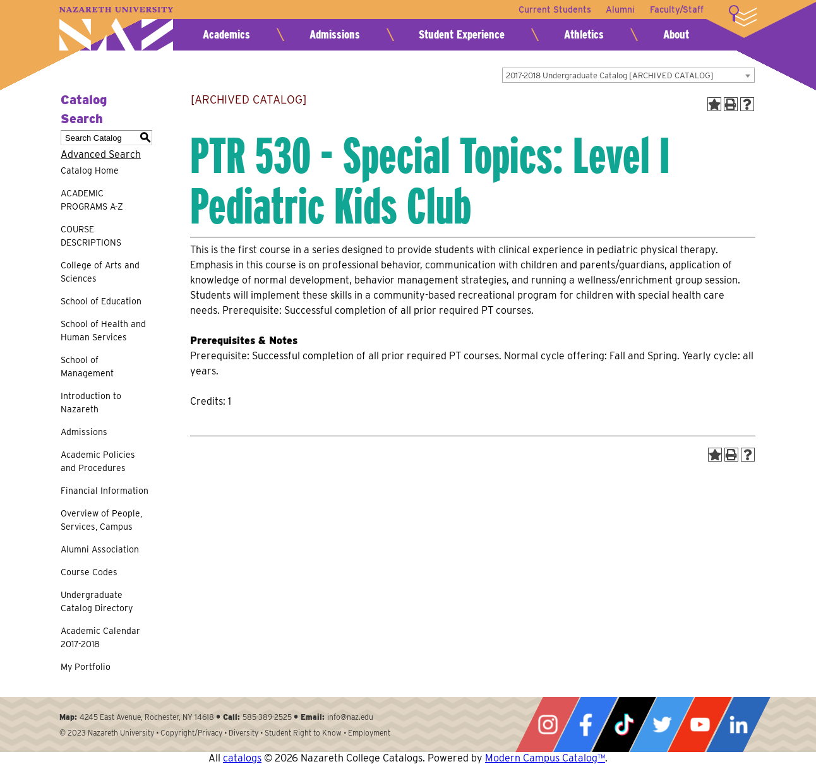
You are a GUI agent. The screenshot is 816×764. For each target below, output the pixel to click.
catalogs (242, 758)
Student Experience (462, 34)
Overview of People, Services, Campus (101, 520)
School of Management (87, 366)
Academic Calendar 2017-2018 (100, 637)
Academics (226, 34)
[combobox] (628, 75)
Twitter (662, 724)
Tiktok (624, 724)
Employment (369, 732)
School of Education (101, 301)
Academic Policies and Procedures (98, 461)
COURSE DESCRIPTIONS (91, 236)
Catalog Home (90, 170)
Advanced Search (101, 154)
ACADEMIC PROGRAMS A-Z (92, 200)
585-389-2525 (267, 717)
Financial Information (104, 491)
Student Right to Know (303, 732)
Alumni (620, 9)
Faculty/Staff (677, 9)
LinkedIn (738, 724)
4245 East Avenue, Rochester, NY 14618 (147, 717)
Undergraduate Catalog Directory (97, 601)
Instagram (548, 724)
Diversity (243, 732)
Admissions (334, 34)
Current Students (554, 9)
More (743, 16)
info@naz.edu (350, 717)
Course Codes (89, 572)
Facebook (585, 724)
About (676, 34)
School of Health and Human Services (103, 330)
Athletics (584, 34)
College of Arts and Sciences (100, 272)
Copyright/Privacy (191, 732)
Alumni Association (100, 549)
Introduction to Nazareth (91, 402)
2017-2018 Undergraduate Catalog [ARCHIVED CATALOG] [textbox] (610, 75)
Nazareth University (116, 29)
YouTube (700, 724)
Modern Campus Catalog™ (545, 758)
